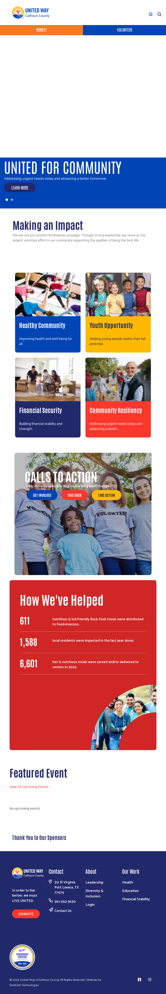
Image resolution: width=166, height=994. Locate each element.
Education (130, 890)
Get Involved (42, 495)
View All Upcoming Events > (30, 787)
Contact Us (63, 910)
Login (90, 904)
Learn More (19, 187)
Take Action (106, 495)
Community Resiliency (116, 410)
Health (127, 882)
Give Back (74, 495)
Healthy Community (42, 325)
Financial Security (40, 410)
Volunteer (124, 29)
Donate (41, 29)
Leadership (94, 882)
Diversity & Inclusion (94, 893)
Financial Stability (136, 899)
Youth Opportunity (111, 325)
